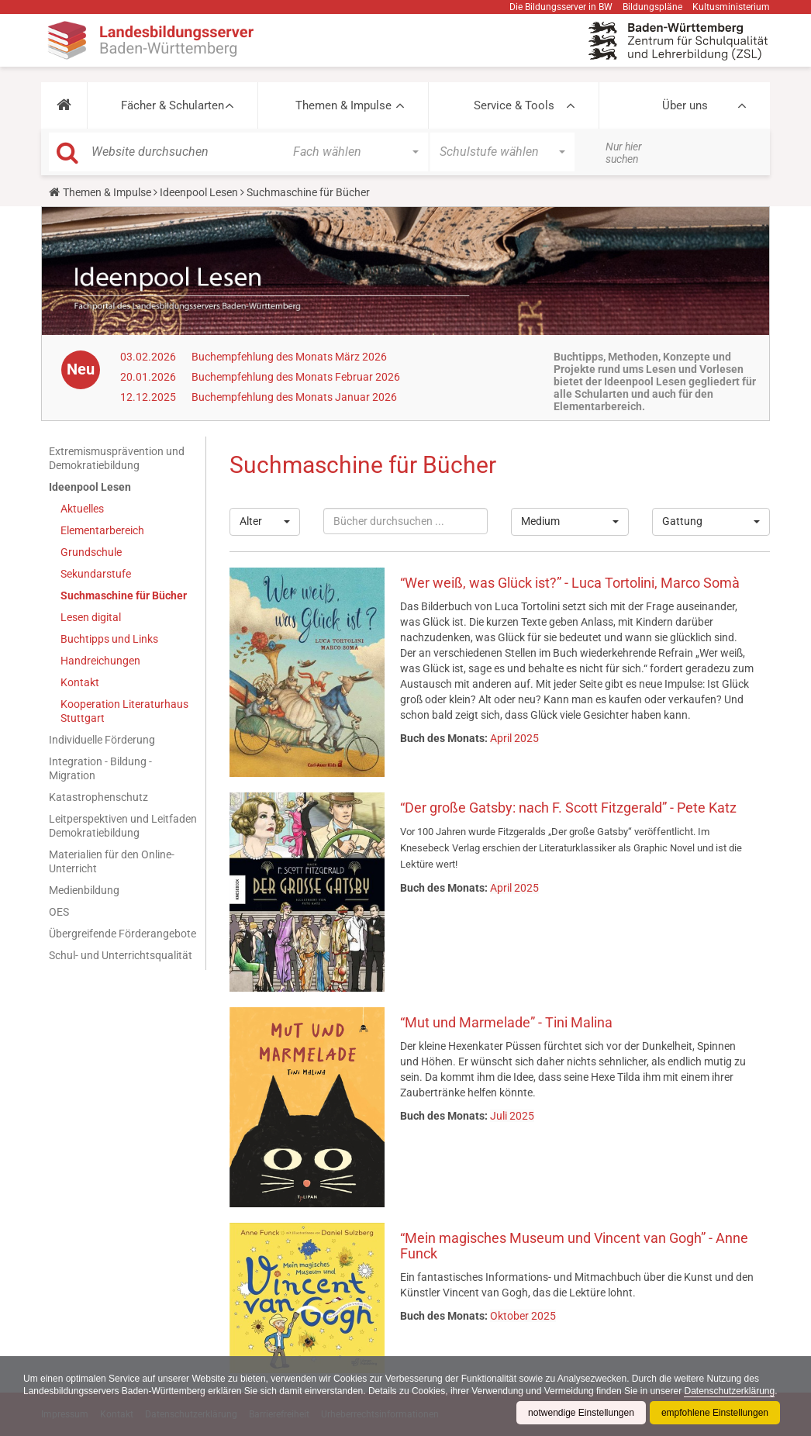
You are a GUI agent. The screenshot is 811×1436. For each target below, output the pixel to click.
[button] (64, 105)
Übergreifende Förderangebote (122, 933)
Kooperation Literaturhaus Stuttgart (124, 711)
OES (59, 912)
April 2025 (514, 738)
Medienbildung (84, 890)
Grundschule (91, 552)
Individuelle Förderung (102, 740)
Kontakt (79, 682)
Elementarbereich (102, 530)
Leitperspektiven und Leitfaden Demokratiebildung (123, 826)
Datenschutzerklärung (729, 1391)
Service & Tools (514, 105)
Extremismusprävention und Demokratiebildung (117, 458)
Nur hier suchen (624, 152)
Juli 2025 (512, 1116)
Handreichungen (100, 660)
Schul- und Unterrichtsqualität (120, 955)
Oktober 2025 (523, 1316)
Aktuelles (82, 508)
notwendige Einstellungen (581, 1412)
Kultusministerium (731, 7)
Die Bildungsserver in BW (561, 7)
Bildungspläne (652, 7)
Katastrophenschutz (98, 797)
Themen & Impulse (343, 105)
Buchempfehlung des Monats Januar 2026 (294, 397)
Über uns (685, 105)
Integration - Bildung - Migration (100, 768)
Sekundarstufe (95, 574)
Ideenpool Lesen (199, 192)
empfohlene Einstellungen (714, 1412)
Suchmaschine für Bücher (123, 595)
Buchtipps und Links (109, 639)
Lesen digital (90, 617)
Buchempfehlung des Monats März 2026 (289, 356)
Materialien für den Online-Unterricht (111, 861)
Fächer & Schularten (172, 105)
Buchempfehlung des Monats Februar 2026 (296, 377)
